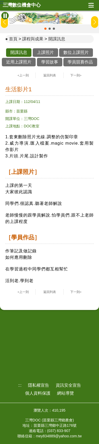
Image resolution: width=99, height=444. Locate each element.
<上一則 (23, 75)
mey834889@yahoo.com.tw (59, 436)
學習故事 (49, 62)
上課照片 (45, 52)
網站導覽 (65, 393)
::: (1, 2)
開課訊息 (56, 39)
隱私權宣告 (38, 385)
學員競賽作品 (80, 62)
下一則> (76, 75)
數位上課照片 (76, 52)
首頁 (13, 39)
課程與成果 (32, 39)
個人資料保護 (37, 393)
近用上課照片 (18, 62)
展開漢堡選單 (91, 5)
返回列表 (49, 75)
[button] (45, 29)
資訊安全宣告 (68, 385)
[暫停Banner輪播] (5, 15)
